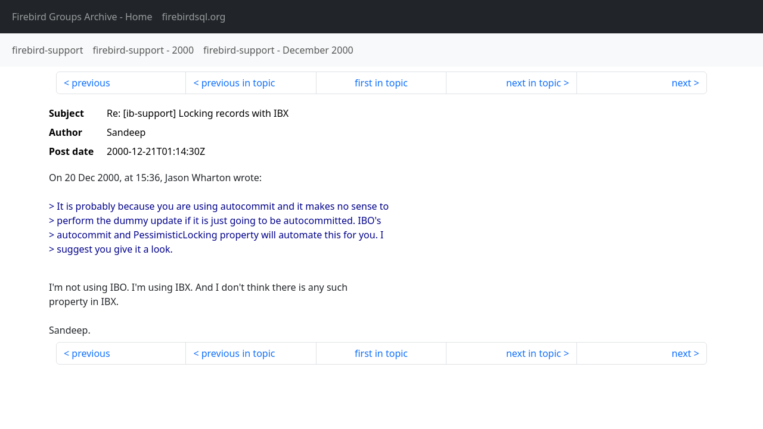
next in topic (533, 82)
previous (91, 82)
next (681, 82)
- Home (82, 16)
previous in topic (238, 82)
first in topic (381, 82)
